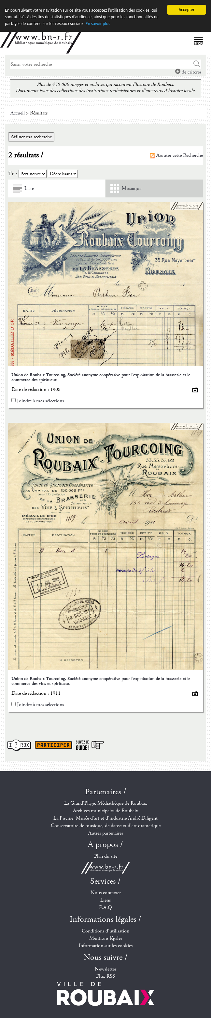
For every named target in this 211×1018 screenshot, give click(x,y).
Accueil (17, 113)
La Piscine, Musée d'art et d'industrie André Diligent (105, 818)
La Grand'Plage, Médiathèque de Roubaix (105, 803)
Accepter (186, 9)
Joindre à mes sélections (40, 400)
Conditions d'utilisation (105, 930)
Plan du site (105, 856)
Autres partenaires (105, 832)
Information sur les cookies (106, 945)
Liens (105, 900)
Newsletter (105, 968)
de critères (188, 72)
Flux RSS (105, 976)
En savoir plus (98, 23)
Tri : (12, 173)
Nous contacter (106, 892)
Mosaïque (131, 188)
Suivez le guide (90, 745)
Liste (29, 188)
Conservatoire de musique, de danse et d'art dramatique (106, 825)
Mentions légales (105, 938)
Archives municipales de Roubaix (105, 810)
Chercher (196, 64)
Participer (53, 745)
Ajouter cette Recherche (176, 155)
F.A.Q (105, 907)
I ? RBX (19, 745)
